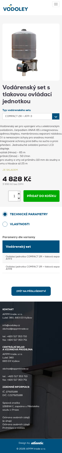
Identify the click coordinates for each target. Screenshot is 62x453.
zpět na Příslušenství (31, 291)
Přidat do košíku (41, 196)
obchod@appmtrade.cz (15, 328)
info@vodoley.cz (11, 325)
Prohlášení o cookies (13, 427)
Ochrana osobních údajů (16, 424)
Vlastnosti (20, 224)
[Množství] (14, 196)
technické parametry (29, 214)
